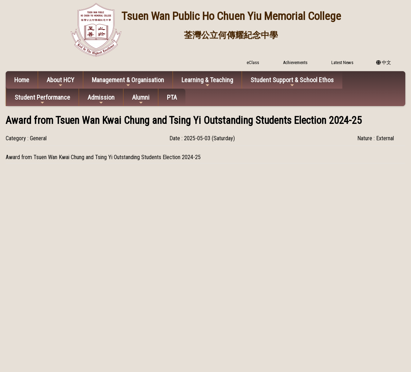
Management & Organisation (128, 82)
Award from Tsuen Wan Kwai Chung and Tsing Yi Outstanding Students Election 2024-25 (103, 157)
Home (21, 80)
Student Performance (42, 99)
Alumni (140, 99)
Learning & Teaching (207, 82)
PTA (172, 97)
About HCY (60, 82)
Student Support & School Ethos (292, 82)
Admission (101, 99)
